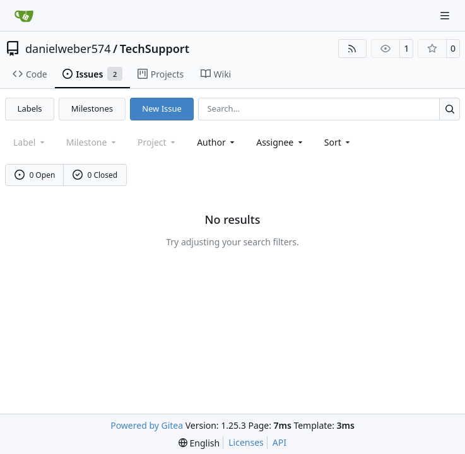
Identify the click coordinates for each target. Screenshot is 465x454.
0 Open (35, 175)
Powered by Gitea (146, 425)
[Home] (24, 15)
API (279, 442)
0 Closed (95, 175)
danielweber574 (68, 48)
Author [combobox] (217, 142)
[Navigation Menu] (446, 15)
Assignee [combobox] (280, 142)
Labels (30, 108)
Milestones (92, 108)
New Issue (162, 108)
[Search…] (449, 109)
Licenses (246, 442)
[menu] (338, 142)
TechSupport (154, 48)
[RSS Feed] (352, 48)
